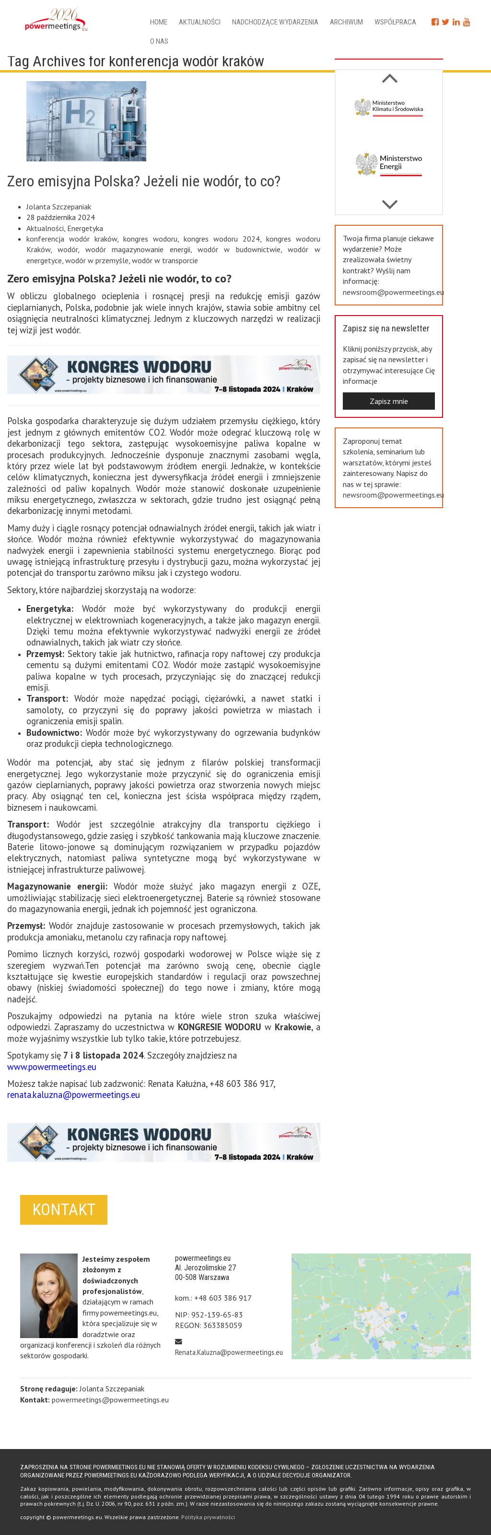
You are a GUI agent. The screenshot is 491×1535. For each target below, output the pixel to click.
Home (158, 22)
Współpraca (395, 22)
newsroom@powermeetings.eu (393, 292)
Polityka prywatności (208, 1517)
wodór (68, 249)
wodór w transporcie (165, 260)
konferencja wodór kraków (71, 239)
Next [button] (389, 73)
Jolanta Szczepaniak (58, 206)
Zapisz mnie (389, 401)
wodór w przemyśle (97, 260)
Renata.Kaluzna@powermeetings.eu (229, 1352)
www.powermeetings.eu (51, 1066)
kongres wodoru (150, 239)
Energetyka (85, 228)
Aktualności (200, 22)
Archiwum (346, 22)
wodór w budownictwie (239, 249)
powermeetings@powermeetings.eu (110, 1399)
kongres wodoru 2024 (222, 239)
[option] (389, 115)
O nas (159, 41)
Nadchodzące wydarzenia (275, 22)
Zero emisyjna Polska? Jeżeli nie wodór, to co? (144, 181)
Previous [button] (389, 199)
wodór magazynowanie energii (137, 249)
